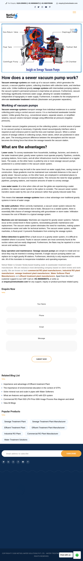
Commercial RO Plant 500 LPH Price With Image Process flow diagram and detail (39, 399)
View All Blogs (10, 403)
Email (41, 327)
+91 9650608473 (34, 3)
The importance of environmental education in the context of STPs (32, 388)
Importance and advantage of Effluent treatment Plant (27, 384)
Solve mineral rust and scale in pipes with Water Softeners (29, 392)
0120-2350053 (21, 3)
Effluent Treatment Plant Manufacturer (48, 428)
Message (41, 338)
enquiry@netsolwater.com (68, 3)
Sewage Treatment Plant (15, 422)
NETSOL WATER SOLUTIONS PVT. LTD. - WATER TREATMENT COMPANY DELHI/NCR (47, 553)
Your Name (41, 304)
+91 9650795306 (47, 3)
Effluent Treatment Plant (14, 428)
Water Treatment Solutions (15, 440)
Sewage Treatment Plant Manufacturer (49, 422)
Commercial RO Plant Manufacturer (42, 434)
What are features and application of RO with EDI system (28, 395)
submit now (41, 359)
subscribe (71, 453)
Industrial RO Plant (12, 434)
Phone (41, 315)
